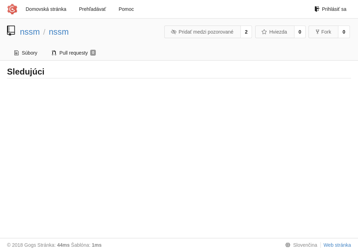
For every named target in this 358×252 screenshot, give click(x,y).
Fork (323, 32)
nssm (30, 31)
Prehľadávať (92, 9)
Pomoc (126, 9)
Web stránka (337, 245)
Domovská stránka (46, 9)
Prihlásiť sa (330, 9)
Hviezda (274, 32)
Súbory (25, 53)
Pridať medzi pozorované (202, 32)
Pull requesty (74, 53)
